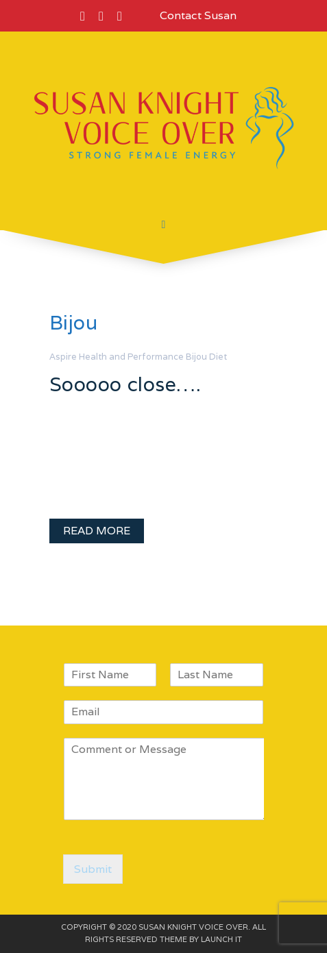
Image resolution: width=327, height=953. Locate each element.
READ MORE (96, 530)
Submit (93, 869)
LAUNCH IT (221, 939)
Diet (218, 356)
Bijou (196, 356)
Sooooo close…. (125, 384)
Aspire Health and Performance (116, 356)
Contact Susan (198, 15)
